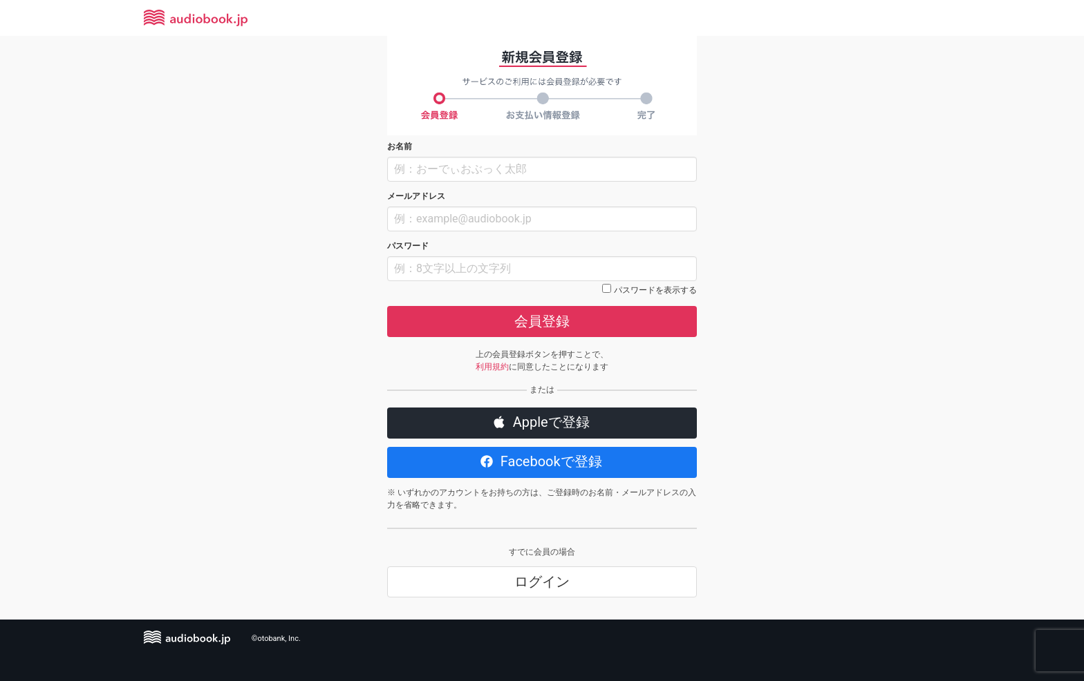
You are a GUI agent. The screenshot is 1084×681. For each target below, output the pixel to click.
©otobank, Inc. (276, 638)
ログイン (542, 581)
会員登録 (542, 321)
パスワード (408, 246)
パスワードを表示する (655, 290)
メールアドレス (416, 196)
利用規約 (492, 367)
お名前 (399, 146)
